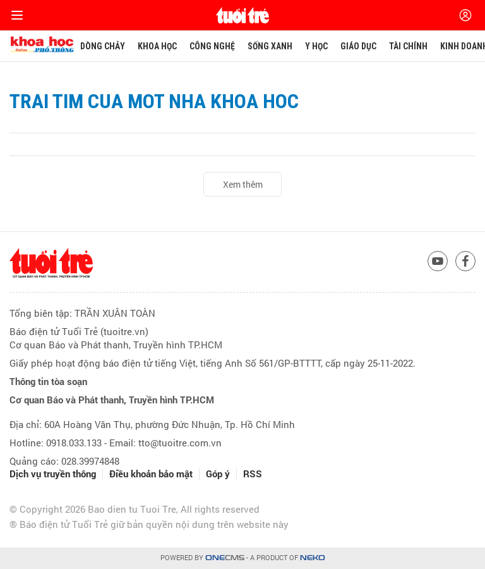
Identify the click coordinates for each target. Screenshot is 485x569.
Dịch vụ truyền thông (52, 474)
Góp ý (218, 474)
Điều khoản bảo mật (151, 474)
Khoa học (157, 46)
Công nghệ (212, 46)
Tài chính (408, 46)
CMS (224, 558)
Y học (316, 46)
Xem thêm (243, 184)
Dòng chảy (102, 46)
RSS (252, 474)
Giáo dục (358, 46)
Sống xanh (270, 46)
